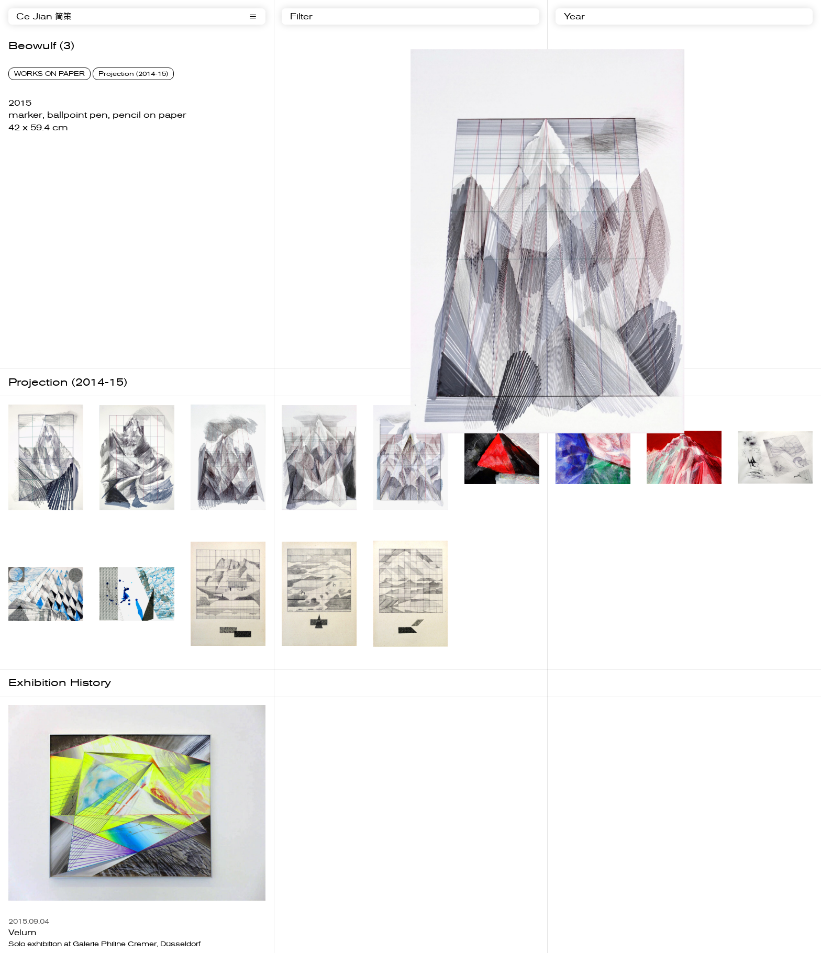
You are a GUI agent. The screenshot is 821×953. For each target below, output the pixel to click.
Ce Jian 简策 (44, 17)
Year (574, 17)
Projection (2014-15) (133, 73)
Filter (301, 17)
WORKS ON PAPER (49, 73)
